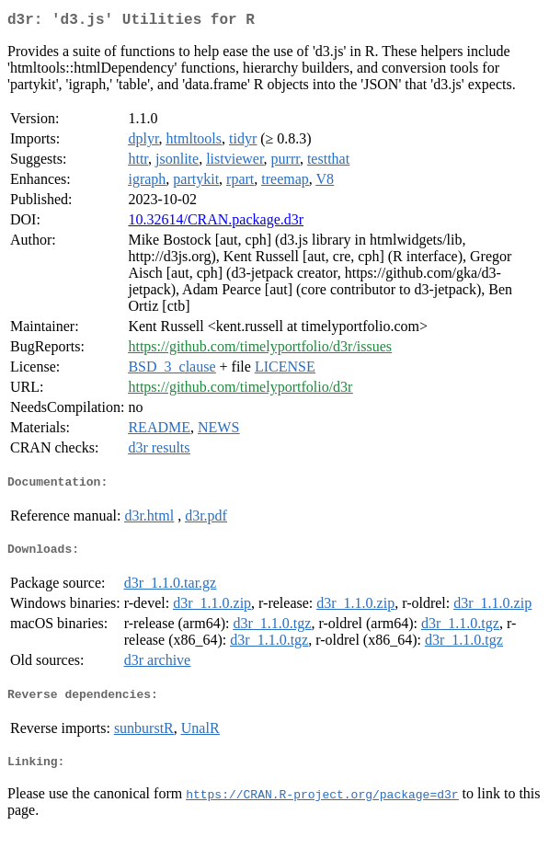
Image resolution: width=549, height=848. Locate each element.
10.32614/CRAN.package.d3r (215, 223)
